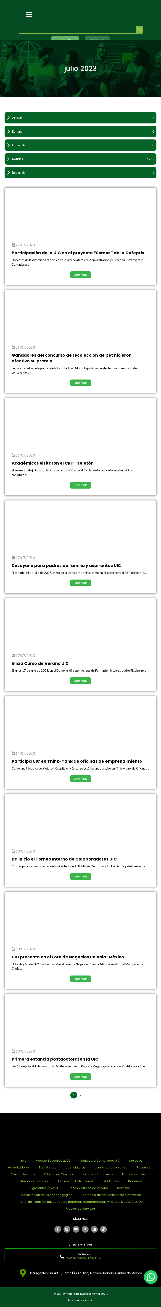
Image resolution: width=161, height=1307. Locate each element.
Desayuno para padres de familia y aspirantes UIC (66, 565)
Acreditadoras (19, 1167)
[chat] (151, 1277)
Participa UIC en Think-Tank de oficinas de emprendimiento (77, 761)
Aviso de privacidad (80, 1300)
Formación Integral (136, 1174)
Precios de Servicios (81, 1208)
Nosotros (136, 1160)
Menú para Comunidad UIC (99, 1160)
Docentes (135, 1181)
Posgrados (145, 1167)
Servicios (124, 1188)
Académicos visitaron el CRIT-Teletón (53, 463)
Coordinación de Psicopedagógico (45, 1195)
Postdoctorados (23, 1174)
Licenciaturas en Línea (111, 1167)
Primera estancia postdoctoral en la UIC (55, 1059)
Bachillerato (48, 1167)
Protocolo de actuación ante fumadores (112, 1195)
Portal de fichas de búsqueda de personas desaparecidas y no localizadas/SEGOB (80, 1202)
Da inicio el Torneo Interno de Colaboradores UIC (64, 859)
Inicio (22, 1160)
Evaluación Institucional (75, 1181)
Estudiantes (110, 1181)
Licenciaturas (75, 1167)
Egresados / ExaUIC (44, 1188)
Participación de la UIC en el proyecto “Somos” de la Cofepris (78, 253)
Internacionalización (34, 1181)
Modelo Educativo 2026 (53, 1160)
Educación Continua (59, 1174)
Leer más (80, 275)
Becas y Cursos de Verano (88, 1188)
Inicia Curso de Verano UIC (40, 663)
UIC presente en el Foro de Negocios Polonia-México (68, 957)
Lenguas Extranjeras (98, 1174)
